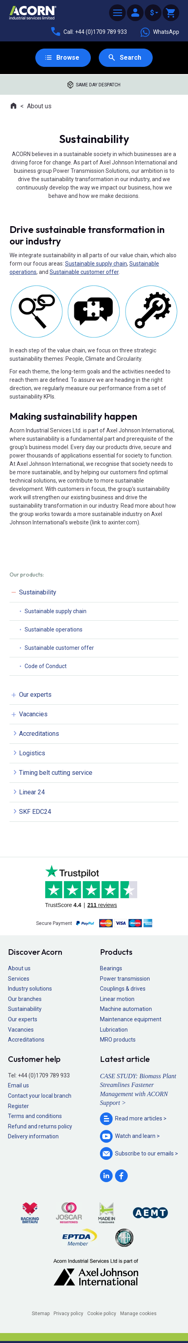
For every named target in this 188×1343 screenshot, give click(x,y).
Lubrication (114, 1029)
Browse (67, 57)
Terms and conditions (35, 1116)
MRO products (118, 1039)
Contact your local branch (39, 1096)
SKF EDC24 (35, 811)
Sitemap (41, 1313)
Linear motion (117, 999)
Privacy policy (68, 1313)
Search (130, 57)
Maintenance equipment (130, 1019)
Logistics (32, 753)
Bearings (111, 968)
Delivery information (33, 1136)
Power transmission (125, 978)
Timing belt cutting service (55, 772)
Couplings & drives (123, 988)
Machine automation (126, 1009)
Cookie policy (101, 1313)
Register (18, 1106)
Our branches (25, 999)
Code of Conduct (46, 666)
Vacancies (33, 714)
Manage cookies (138, 1313)
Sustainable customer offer (84, 272)
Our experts (35, 694)
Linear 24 (32, 792)
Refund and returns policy (40, 1126)
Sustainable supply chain (96, 263)
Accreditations (39, 733)
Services (18, 978)
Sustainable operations (53, 629)
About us (39, 106)
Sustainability (37, 592)
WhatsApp (159, 32)
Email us (18, 1085)
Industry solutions (30, 988)
